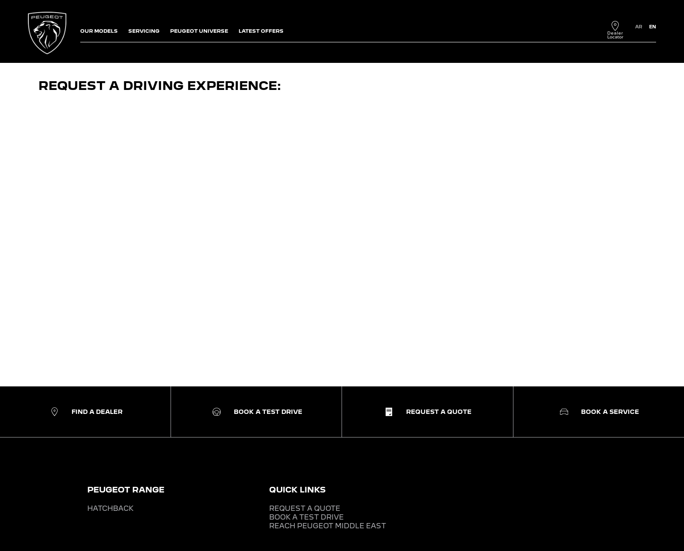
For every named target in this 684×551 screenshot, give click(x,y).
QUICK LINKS (297, 489)
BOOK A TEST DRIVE (306, 517)
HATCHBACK (110, 508)
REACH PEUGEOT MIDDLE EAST (327, 526)
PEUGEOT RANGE (125, 489)
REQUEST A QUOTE (304, 508)
